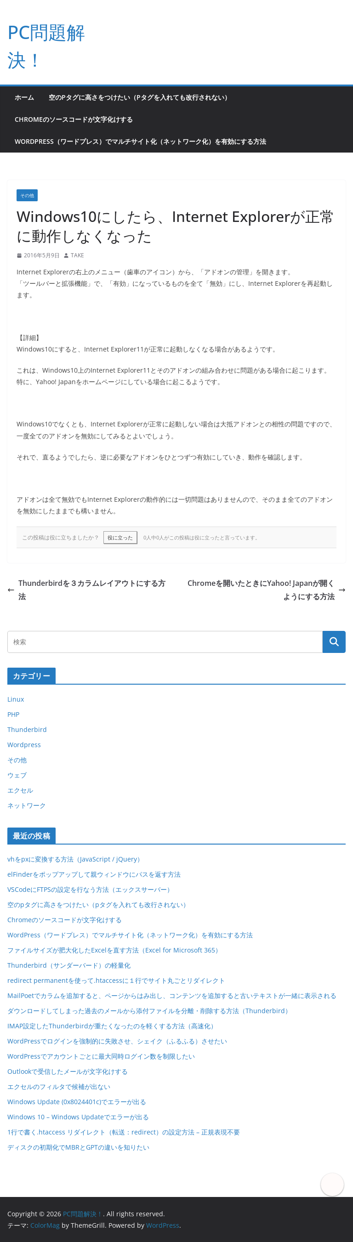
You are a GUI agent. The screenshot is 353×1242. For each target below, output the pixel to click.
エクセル (20, 790)
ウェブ (17, 775)
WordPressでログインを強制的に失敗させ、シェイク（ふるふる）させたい (117, 1041)
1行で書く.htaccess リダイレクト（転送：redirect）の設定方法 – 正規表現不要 (123, 1132)
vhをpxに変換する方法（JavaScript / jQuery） (75, 859)
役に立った (120, 537)
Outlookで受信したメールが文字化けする (67, 1071)
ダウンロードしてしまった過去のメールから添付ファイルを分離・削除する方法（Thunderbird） (149, 1010)
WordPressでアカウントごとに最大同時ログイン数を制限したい (101, 1056)
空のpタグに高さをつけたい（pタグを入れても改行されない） (140, 97)
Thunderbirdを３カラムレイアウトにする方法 (86, 589)
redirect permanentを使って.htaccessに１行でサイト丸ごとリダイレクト (116, 980)
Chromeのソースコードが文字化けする (74, 119)
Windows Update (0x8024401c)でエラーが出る (76, 1101)
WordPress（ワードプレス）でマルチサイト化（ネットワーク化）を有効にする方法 (140, 141)
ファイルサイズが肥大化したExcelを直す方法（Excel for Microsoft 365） (114, 950)
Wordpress (24, 744)
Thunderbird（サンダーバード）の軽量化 (69, 965)
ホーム (24, 97)
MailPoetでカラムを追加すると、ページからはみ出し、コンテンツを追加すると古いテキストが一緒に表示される (171, 995)
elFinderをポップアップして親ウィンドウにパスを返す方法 (94, 874)
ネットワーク (26, 805)
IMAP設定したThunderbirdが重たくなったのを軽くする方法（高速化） (112, 1025)
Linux (15, 699)
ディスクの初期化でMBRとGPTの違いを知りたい (78, 1147)
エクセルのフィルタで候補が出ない (58, 1086)
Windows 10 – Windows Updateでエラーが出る (78, 1116)
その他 (27, 195)
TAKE (77, 255)
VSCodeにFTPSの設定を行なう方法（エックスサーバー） (90, 889)
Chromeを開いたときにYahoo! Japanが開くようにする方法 (267, 589)
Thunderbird (27, 729)
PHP (13, 714)
